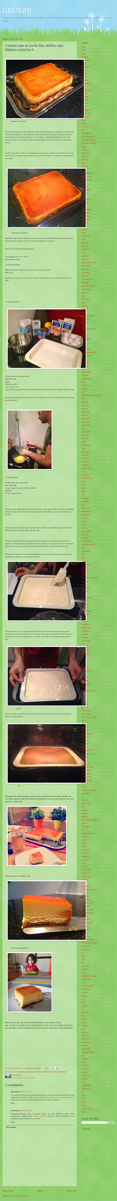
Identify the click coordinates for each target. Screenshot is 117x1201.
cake (83, 183)
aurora (84, 107)
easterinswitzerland (88, 286)
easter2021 (85, 259)
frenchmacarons (87, 379)
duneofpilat (85, 249)
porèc (83, 697)
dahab (84, 239)
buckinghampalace (88, 173)
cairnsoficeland (87, 180)
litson (83, 558)
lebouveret (85, 535)
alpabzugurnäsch (87, 83)
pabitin (84, 657)
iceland (84, 472)
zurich (84, 1102)
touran (84, 973)
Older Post (72, 1191)
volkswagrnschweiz (88, 1052)
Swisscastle (85, 893)
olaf (83, 644)
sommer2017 (86, 827)
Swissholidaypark (88, 913)
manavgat (85, 581)
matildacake (86, 588)
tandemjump (86, 949)
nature (84, 618)
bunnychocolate (87, 176)
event (83, 312)
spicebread (85, 836)
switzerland (85, 936)
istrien (84, 488)
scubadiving (86, 793)
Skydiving (85, 817)
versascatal (85, 1035)
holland (84, 462)
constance (85, 223)
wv (83, 1092)
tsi (82, 999)
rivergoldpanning (87, 734)
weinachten (85, 1069)
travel (83, 982)
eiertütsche (85, 299)
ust (83, 1016)
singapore (85, 810)
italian (84, 491)
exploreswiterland (88, 316)
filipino (84, 345)
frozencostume (87, 385)
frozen (84, 382)
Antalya (84, 93)
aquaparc (85, 103)
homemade (85, 465)
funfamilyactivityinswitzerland (92, 395)
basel (83, 130)
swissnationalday (87, 923)
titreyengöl (85, 966)
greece (84, 428)
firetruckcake (86, 355)
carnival (84, 193)
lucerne (84, 571)
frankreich (85, 375)
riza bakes (85, 740)
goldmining (85, 419)
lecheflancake (47, 1072)
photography (86, 684)
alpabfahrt (85, 80)
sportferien (85, 840)
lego (83, 548)
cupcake (84, 229)
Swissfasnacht (86, 900)
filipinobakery (30, 1072)
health (84, 448)
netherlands (85, 631)
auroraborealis (86, 110)
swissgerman (86, 906)
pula (83, 707)
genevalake (85, 405)
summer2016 (86, 870)
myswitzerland (87, 611)
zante (83, 1095)
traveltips (85, 992)
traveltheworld (86, 989)
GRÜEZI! (17, 10)
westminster (86, 1075)
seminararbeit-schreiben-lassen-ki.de (61, 1097)
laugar (84, 525)
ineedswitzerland (87, 478)
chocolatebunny (87, 209)
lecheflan (38, 1072)
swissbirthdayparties (88, 890)
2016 (83, 47)
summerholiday (87, 876)
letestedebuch (86, 551)
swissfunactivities (88, 903)
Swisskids (85, 916)
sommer (84, 823)
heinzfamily (86, 455)
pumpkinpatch (86, 714)
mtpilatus (85, 604)
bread (83, 170)
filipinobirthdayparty (89, 352)
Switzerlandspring (88, 939)
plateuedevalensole (88, 690)
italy (83, 495)
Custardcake (20, 1072)
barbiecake (85, 127)
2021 (83, 50)
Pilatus (84, 687)
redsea (84, 720)
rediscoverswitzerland (89, 717)
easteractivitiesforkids (89, 263)
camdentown (86, 190)
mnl (83, 594)
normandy (85, 637)
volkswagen (86, 1049)
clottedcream (86, 216)
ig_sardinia (85, 475)
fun (83, 392)
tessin (83, 956)
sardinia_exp (86, 764)
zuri (83, 1099)
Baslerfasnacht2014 (88, 136)
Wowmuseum (86, 1089)
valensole (85, 1026)
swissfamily (86, 896)
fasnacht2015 (86, 339)
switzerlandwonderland (89, 943)
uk (82, 1009)
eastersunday (86, 289)
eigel (83, 302)
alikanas (84, 77)
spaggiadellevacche (88, 833)
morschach (85, 601)
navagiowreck (86, 627)
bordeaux (85, 160)
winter (84, 1082)
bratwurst (85, 166)
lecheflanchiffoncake (60, 1072)
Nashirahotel (86, 614)
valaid (84, 1022)
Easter (84, 253)
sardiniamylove (87, 770)
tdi (82, 953)
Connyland (85, 219)
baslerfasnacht (86, 133)
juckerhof (85, 501)
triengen (84, 996)
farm (83, 332)
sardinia (84, 760)
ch (82, 206)
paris (83, 661)
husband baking (87, 468)
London (84, 561)
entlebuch (85, 309)
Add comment (11, 1127)
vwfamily (85, 1059)
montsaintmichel (87, 598)
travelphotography (88, 986)
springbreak (86, 856)
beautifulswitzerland (88, 143)
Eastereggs (85, 282)
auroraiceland (86, 113)
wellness (85, 1072)
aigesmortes (86, 60)
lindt (83, 554)
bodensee (85, 156)
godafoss (85, 415)
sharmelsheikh (86, 803)
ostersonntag (86, 654)
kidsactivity (85, 508)
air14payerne (86, 67)
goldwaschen (86, 425)
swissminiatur (86, 919)
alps (83, 87)
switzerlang (85, 946)
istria (83, 485)
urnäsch (84, 1012)
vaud (83, 1029)
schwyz (84, 787)
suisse (84, 863)
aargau (84, 54)
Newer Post (7, 1191)
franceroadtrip (86, 372)
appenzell (85, 100)
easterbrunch (86, 269)
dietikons (85, 243)
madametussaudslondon (90, 578)
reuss (83, 724)
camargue (85, 186)
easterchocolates (87, 279)
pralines (84, 700)
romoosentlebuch (87, 750)
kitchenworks (86, 515)
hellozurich (85, 458)
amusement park (87, 90)
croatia (84, 226)
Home (40, 1191)
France (84, 369)
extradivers (85, 319)
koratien (84, 521)
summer (84, 866)
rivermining (86, 737)
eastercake (85, 276)
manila (84, 584)
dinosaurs (85, 246)
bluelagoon (85, 150)
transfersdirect (86, 979)
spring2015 (85, 850)
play (83, 694)
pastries (84, 667)
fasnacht (84, 336)
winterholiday (86, 1085)
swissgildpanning (87, 910)
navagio (84, 621)
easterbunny (86, 273)
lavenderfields (86, 531)
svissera (84, 880)
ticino (83, 959)
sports (84, 843)
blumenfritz (85, 153)
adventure (85, 57)
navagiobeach (86, 624)
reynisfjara (85, 730)
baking (84, 120)
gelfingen (85, 402)
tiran (83, 963)
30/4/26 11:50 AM (26, 1110)
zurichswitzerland (88, 1109)
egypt (83, 296)
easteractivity (86, 266)
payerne (84, 674)
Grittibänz (85, 435)
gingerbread (86, 412)
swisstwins (85, 933)
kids (83, 505)
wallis (84, 1062)
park (83, 664)
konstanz (85, 518)
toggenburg (85, 969)
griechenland (86, 432)
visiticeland (85, 1039)
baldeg (84, 123)
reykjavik (85, 727)
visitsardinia (86, 1042)
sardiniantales (86, 773)
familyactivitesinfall (88, 329)
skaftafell (85, 813)
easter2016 (85, 256)
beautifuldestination (88, 140)
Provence (85, 704)
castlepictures (86, 199)
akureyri (84, 74)
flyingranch (85, 362)
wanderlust (85, 1065)
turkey (84, 1002)
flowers (84, 359)
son (83, 830)
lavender (85, 528)
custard (12, 1072)
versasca (84, 1032)
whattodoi (85, 1079)
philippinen (85, 677)
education (85, 292)
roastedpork (86, 744)
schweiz (84, 783)
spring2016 (85, 853)
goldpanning (86, 422)
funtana (84, 399)
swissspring (85, 926)
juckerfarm (85, 498)
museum (84, 608)
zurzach (84, 1112)
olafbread (85, 647)
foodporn (85, 365)
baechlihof (85, 117)
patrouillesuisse (87, 671)
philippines (85, 681)
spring (84, 846)
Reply (13, 1103)
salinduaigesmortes (88, 754)
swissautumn (86, 886)
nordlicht (85, 634)
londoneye (85, 568)
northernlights (86, 641)
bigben (84, 146)
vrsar (83, 1055)
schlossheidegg (87, 780)
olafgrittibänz (86, 651)
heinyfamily (86, 452)
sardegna (85, 757)
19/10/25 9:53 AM (26, 1092)
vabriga (84, 1019)
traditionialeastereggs (89, 976)
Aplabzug (85, 97)
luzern (84, 574)
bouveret (85, 163)
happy (84, 442)
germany (85, 409)
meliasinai (85, 591)
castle (83, 196)
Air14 (84, 64)
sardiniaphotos (86, 777)
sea (83, 797)
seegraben (85, 800)
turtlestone (85, 1006)
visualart (85, 1045)
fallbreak (85, 322)
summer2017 (86, 873)
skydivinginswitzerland (89, 820)
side (83, 807)
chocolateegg (86, 213)
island (84, 482)
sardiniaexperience (88, 767)
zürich (84, 1105)
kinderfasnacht (87, 511)
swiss (83, 883)
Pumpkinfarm (86, 710)
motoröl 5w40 (38, 1116)
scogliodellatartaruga (89, 790)
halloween (85, 438)
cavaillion (85, 203)
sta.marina (85, 860)
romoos (84, 747)
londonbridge (86, 564)
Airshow (85, 70)
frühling (84, 389)
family (84, 326)
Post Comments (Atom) (20, 1196)
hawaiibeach (86, 445)
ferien (84, 342)
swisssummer (86, 929)
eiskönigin (85, 306)
